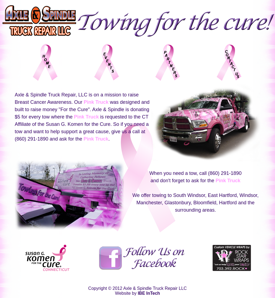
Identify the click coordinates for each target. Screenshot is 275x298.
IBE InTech (149, 293)
